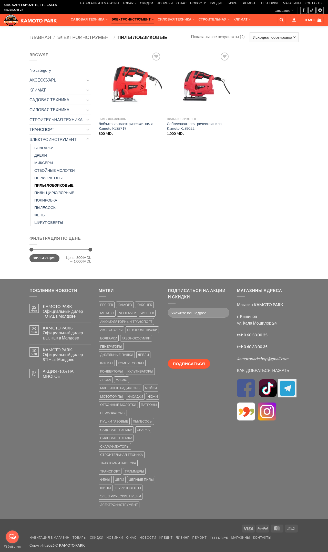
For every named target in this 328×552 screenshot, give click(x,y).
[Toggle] (88, 80)
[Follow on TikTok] (312, 10)
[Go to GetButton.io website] (12, 546)
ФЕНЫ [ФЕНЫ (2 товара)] (105, 479)
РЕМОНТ (250, 3)
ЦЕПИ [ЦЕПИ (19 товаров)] (119, 479)
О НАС (181, 3)
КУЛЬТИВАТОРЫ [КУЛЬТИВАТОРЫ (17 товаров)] (140, 371)
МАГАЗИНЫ (292, 3)
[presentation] (189, 340)
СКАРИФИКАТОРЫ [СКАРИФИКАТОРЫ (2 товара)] (114, 446)
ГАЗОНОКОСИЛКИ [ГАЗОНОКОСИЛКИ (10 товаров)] (136, 338)
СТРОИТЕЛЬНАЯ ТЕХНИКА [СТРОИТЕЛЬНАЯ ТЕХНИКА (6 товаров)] (121, 455)
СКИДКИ (146, 3)
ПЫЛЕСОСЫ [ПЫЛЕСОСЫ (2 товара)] (142, 421)
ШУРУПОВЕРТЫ (48, 222)
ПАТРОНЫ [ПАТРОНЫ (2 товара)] (149, 405)
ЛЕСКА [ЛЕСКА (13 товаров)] (105, 380)
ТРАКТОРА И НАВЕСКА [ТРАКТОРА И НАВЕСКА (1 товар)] (118, 463)
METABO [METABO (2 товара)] (107, 313)
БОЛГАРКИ (44, 148)
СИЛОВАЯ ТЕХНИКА (176, 19)
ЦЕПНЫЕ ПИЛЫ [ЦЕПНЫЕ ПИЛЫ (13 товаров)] (141, 479)
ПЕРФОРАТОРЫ (48, 178)
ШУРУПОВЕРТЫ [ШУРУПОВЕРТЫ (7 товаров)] (128, 488)
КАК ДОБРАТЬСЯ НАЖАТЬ (263, 370)
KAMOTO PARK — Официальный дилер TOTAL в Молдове (63, 311)
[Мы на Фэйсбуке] (304, 10)
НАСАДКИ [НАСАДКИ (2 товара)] (135, 396)
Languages (284, 10)
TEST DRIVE (270, 3)
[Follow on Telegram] (320, 10)
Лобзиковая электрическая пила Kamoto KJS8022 (194, 126)
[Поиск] (282, 20)
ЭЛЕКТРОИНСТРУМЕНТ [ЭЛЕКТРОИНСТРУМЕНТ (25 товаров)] (119, 505)
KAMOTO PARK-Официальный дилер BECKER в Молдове (63, 332)
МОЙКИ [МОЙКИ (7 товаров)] (151, 388)
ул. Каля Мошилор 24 (257, 322)
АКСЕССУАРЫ (113, 29)
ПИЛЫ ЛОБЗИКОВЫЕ (54, 185)
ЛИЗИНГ (232, 3)
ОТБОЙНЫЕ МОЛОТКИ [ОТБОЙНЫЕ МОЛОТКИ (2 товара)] (118, 405)
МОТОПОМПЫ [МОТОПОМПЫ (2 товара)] (111, 396)
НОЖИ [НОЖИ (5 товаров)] (153, 396)
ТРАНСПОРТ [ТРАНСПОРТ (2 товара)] (110, 471)
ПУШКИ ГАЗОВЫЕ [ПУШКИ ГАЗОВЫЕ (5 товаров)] (114, 421)
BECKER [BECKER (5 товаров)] (106, 305)
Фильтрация (44, 258)
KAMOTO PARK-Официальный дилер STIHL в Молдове (63, 354)
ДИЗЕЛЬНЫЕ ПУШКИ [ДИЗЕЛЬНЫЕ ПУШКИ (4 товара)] (116, 355)
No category (40, 70)
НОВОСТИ (198, 3)
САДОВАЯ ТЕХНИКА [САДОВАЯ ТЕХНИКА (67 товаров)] (116, 430)
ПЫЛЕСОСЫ (45, 207)
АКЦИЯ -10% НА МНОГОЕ (58, 373)
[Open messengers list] (12, 536)
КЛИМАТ (242, 19)
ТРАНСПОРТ (85, 29)
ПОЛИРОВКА (45, 200)
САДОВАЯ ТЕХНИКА (89, 19)
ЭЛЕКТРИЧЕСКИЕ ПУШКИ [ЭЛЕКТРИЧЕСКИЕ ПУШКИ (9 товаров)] (120, 496)
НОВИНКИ (165, 3)
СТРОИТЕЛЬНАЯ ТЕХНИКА (56, 119)
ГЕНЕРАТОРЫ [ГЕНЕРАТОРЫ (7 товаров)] (111, 346)
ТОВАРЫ (130, 3)
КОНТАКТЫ (313, 3)
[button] (294, 20)
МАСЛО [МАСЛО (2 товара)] (121, 380)
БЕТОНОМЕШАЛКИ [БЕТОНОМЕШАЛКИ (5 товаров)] (142, 330)
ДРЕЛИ (40, 155)
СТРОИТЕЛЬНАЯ (214, 19)
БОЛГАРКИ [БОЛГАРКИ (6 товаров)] (108, 338)
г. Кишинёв (247, 316)
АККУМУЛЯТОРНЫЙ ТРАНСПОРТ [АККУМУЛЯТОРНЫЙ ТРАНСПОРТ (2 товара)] (126, 321)
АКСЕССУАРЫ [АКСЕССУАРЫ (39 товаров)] (111, 330)
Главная (40, 37)
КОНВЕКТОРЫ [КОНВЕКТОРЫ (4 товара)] (111, 371)
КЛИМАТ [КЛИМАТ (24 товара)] (106, 363)
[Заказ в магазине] (274, 37)
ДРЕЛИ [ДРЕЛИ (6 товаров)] (143, 355)
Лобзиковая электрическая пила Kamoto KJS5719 (126, 126)
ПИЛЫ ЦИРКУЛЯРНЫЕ (54, 192)
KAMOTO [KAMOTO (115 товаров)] (125, 305)
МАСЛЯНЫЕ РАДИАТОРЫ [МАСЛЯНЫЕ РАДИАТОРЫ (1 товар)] (120, 388)
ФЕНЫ (40, 215)
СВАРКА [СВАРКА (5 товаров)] (143, 430)
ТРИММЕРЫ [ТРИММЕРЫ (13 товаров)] (134, 471)
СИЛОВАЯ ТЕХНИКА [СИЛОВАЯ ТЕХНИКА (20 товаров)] (116, 438)
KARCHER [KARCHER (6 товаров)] (144, 305)
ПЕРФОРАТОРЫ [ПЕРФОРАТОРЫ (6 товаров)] (112, 413)
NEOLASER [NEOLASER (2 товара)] (127, 313)
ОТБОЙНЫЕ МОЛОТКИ (54, 170)
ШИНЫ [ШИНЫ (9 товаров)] (105, 488)
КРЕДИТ (216, 3)
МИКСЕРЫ (43, 162)
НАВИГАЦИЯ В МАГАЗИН (99, 3)
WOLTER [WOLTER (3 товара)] (147, 313)
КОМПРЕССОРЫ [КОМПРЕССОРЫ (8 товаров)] (131, 363)
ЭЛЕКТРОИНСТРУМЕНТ (132, 19)
